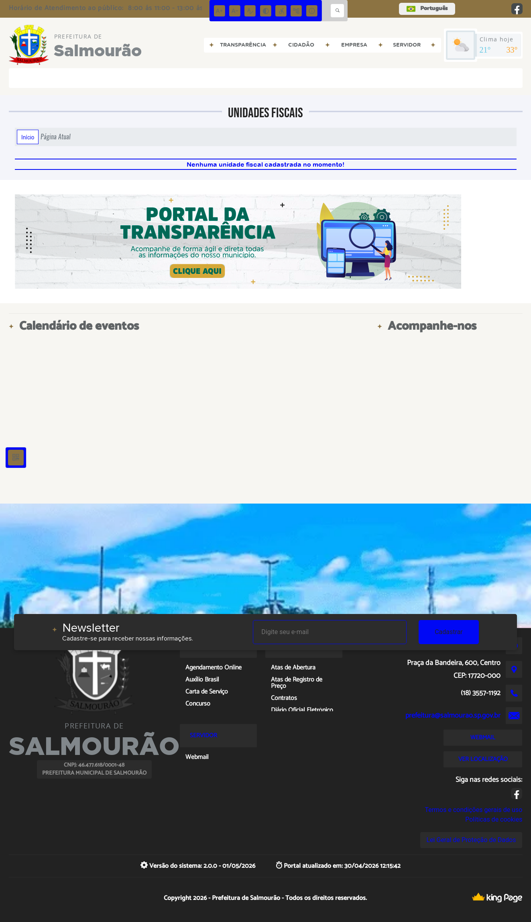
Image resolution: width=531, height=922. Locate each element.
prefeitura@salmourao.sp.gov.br (452, 716)
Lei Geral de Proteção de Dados (471, 840)
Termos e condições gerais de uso (473, 810)
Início (27, 137)
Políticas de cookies (493, 819)
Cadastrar (449, 632)
